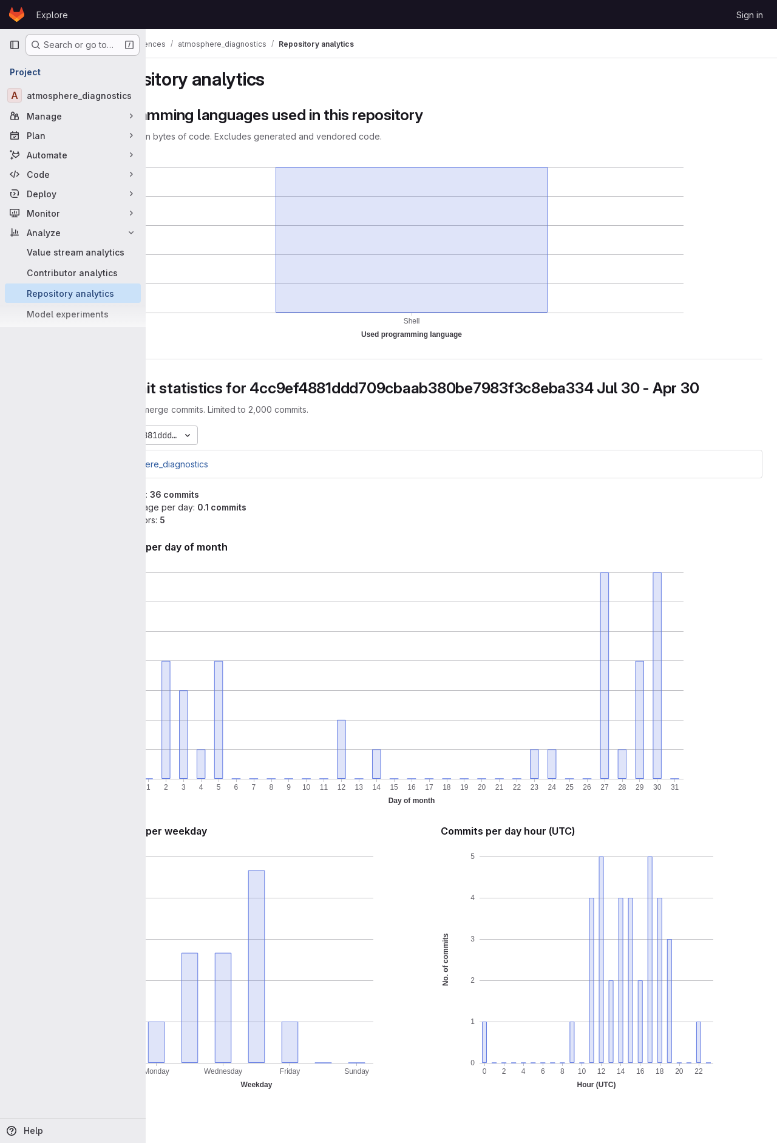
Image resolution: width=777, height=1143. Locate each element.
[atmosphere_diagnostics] (73, 95)
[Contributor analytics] (73, 272)
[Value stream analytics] (73, 252)
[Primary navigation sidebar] (14, 45)
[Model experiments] (73, 314)
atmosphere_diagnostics (219, 464)
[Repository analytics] (73, 293)
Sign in (749, 15)
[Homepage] (17, 14)
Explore (52, 15)
